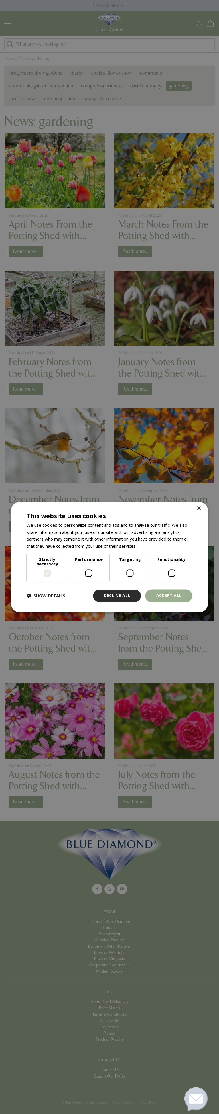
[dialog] (109, 557)
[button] (46, 595)
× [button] (199, 508)
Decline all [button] (117, 595)
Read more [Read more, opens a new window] (149, 546)
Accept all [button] (169, 595)
